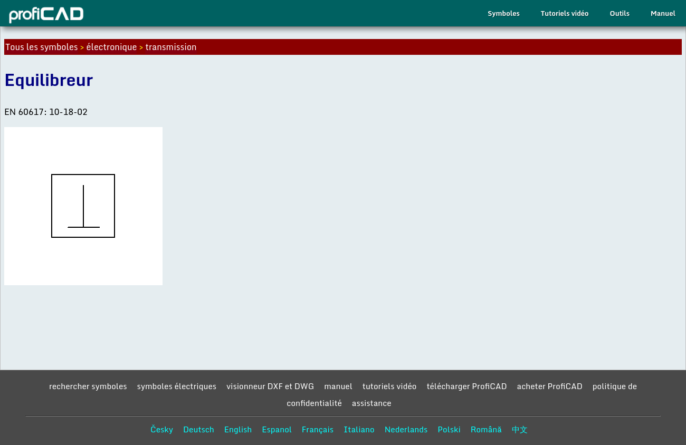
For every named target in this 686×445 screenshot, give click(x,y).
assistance (372, 402)
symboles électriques (176, 386)
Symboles (503, 13)
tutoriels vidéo (390, 386)
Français (318, 429)
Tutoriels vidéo (565, 13)
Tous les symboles (41, 47)
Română (486, 429)
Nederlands (406, 429)
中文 (520, 429)
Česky (161, 429)
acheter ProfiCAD (550, 386)
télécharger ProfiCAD (466, 386)
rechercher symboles (88, 386)
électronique (112, 47)
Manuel (663, 13)
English (238, 429)
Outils (620, 13)
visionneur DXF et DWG (270, 386)
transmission (170, 47)
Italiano (359, 429)
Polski (448, 429)
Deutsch (198, 429)
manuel (338, 386)
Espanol (277, 429)
